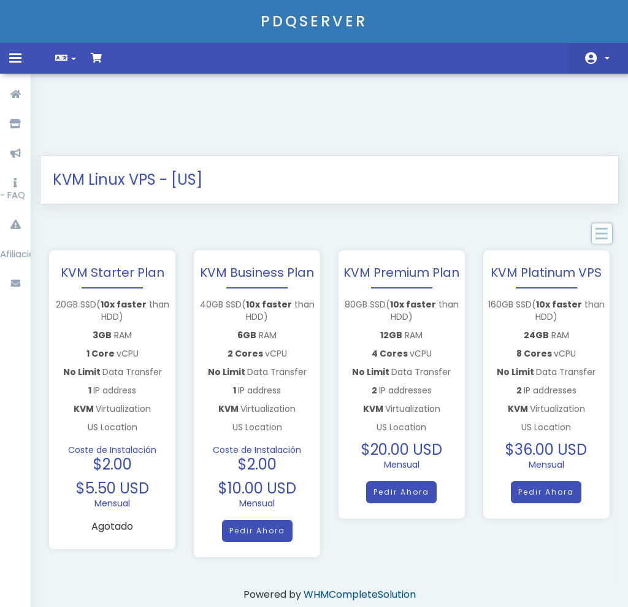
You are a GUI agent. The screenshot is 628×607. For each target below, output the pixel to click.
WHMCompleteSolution (360, 531)
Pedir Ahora (259, 467)
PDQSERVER (314, 21)
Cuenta (607, 58)
